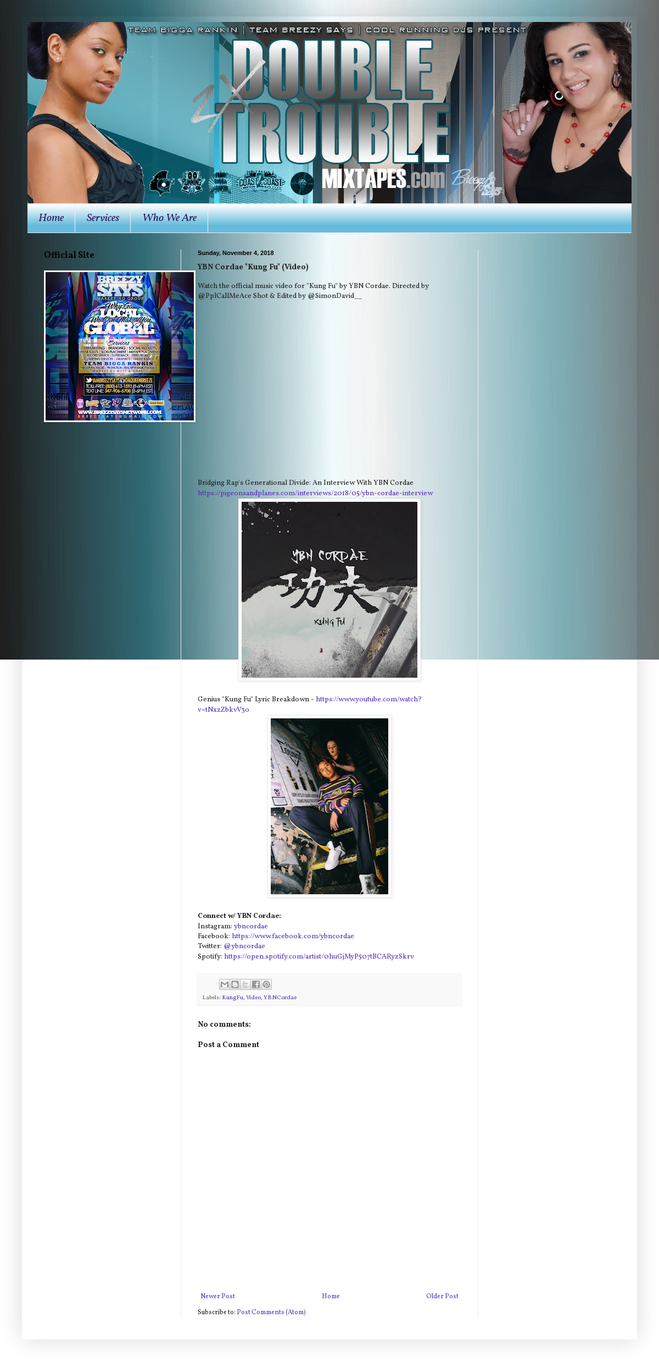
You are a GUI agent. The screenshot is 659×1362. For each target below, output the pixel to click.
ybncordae (251, 926)
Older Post (442, 1296)
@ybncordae (244, 946)
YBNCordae (280, 998)
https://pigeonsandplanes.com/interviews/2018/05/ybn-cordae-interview (315, 493)
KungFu (232, 998)
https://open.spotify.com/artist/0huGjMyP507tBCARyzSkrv (319, 956)
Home (51, 218)
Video (253, 998)
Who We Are (169, 218)
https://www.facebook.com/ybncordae (293, 936)
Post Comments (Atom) (271, 1312)
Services (103, 218)
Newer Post (217, 1296)
